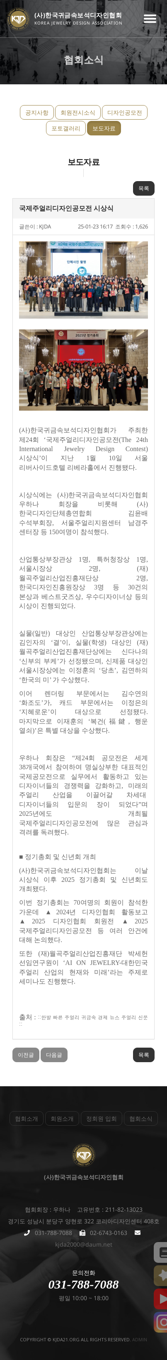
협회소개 (26, 1118)
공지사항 (36, 112)
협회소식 (140, 1118)
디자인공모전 (124, 112)
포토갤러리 (65, 128)
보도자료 (104, 128)
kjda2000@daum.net (83, 1244)
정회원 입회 (101, 1118)
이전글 (26, 1054)
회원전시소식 (78, 112)
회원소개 (62, 1118)
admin (139, 1339)
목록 (143, 188)
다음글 (54, 1054)
